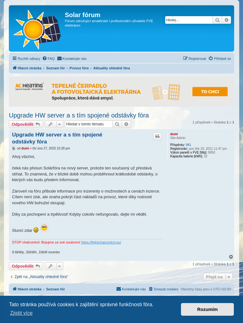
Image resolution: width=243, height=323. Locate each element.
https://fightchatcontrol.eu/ (101, 242)
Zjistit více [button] (21, 313)
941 (188, 145)
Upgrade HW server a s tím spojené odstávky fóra (79, 115)
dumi (174, 134)
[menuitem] (48, 58)
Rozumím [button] (207, 309)
